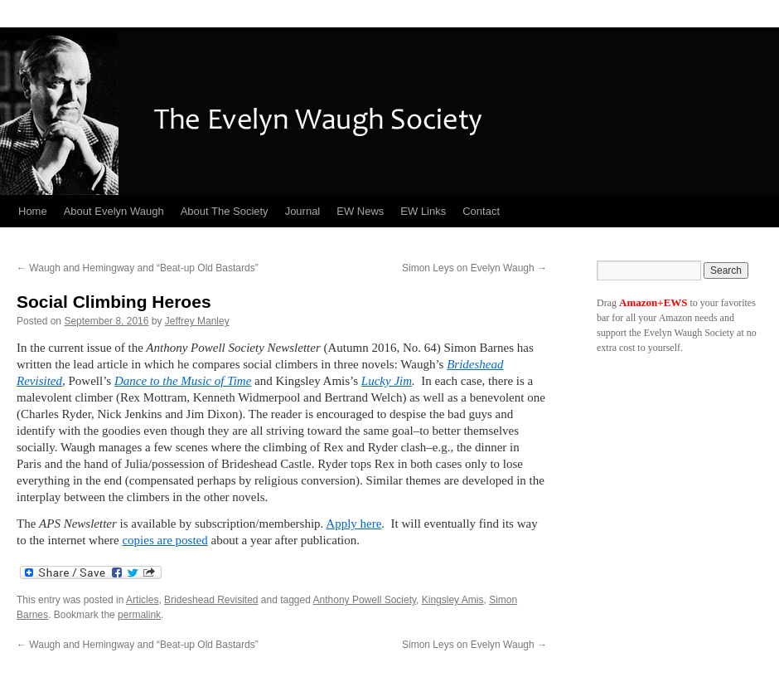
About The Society (225, 211)
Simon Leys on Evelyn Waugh (474, 268)
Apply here (353, 523)
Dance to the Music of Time (182, 380)
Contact (481, 211)
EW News (360, 211)
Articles (142, 600)
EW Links (423, 211)
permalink (139, 615)
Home (32, 211)
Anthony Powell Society (365, 600)
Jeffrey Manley (197, 321)
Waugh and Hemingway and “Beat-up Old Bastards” (138, 268)
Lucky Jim (386, 380)
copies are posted (164, 540)
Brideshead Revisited (211, 600)
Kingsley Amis (453, 600)
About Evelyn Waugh (114, 211)
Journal (303, 211)
